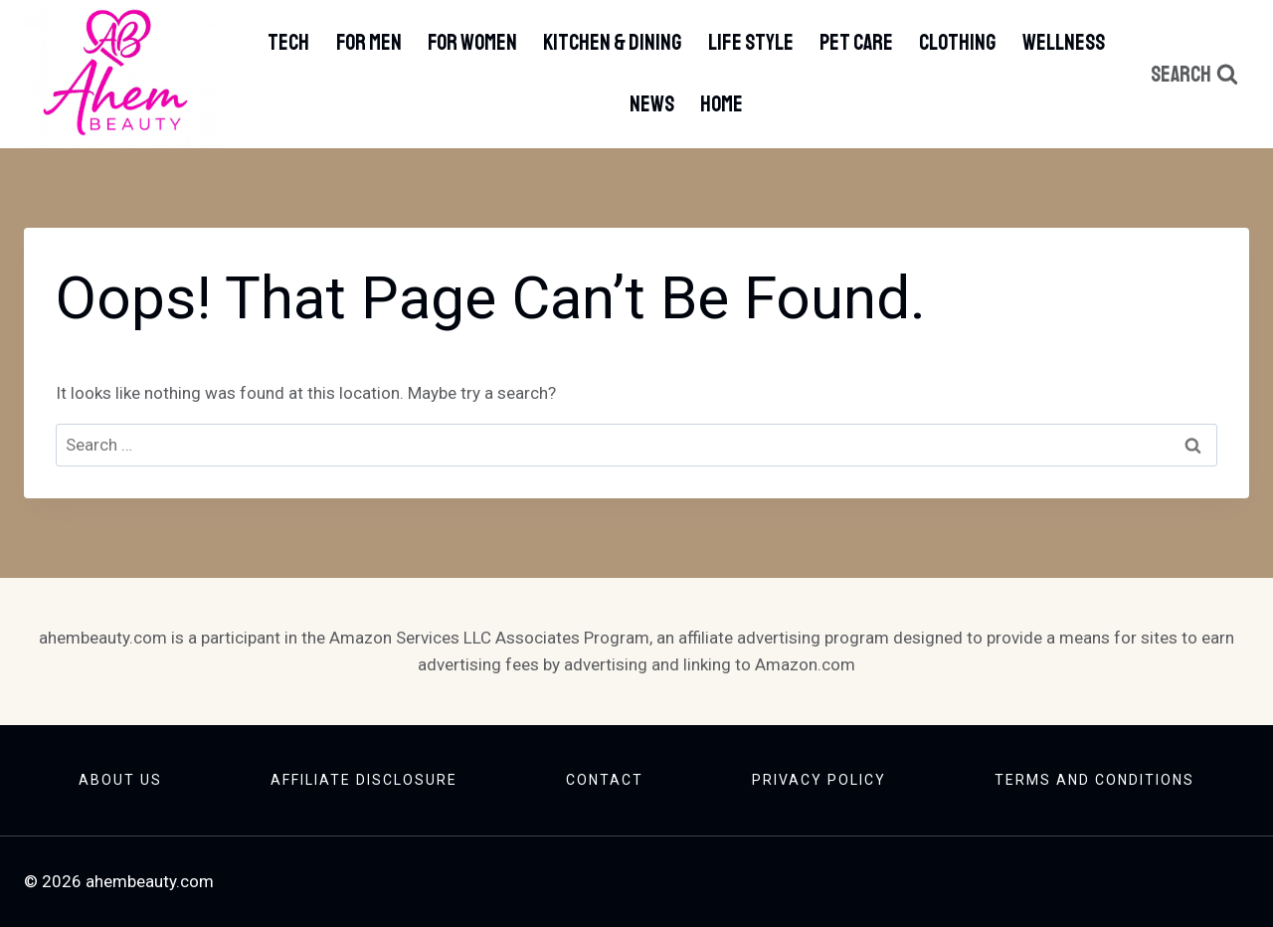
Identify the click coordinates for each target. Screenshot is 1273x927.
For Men (369, 43)
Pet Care (856, 43)
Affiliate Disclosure (364, 780)
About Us (120, 780)
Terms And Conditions (1094, 780)
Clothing (957, 43)
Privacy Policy (819, 780)
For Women (472, 43)
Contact (604, 780)
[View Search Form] (1194, 74)
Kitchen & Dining (612, 43)
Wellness (1063, 43)
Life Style (751, 43)
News (652, 104)
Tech (288, 43)
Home (721, 104)
